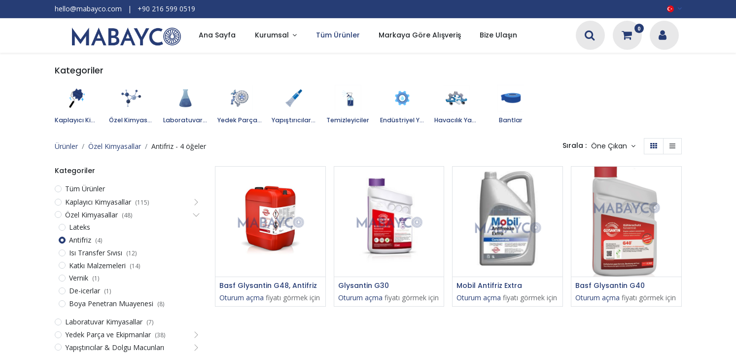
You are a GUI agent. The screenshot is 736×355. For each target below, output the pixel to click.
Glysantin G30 (363, 285)
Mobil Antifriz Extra (489, 285)
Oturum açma (241, 297)
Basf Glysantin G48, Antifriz (268, 285)
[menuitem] (217, 35)
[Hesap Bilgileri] (662, 36)
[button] (613, 146)
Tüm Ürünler (85, 188)
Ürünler (66, 146)
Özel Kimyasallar (114, 146)
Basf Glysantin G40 (610, 285)
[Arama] (590, 36)
